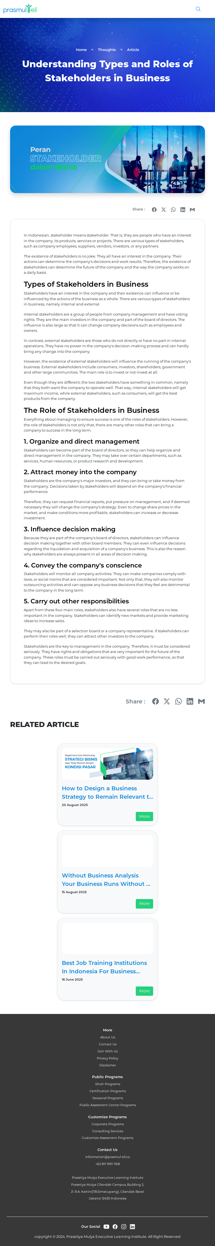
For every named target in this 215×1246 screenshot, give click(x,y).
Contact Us (107, 1044)
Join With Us (107, 1051)
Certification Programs (108, 1091)
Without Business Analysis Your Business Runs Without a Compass (105, 880)
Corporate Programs (108, 1124)
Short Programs (107, 1084)
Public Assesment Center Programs (108, 1105)
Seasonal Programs (107, 1098)
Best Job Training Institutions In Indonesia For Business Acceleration (104, 968)
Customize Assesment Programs (107, 1138)
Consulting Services (107, 1131)
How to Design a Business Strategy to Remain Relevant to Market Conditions (107, 793)
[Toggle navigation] (205, 9)
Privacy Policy (107, 1058)
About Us (107, 1037)
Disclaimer (107, 1065)
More (144, 816)
